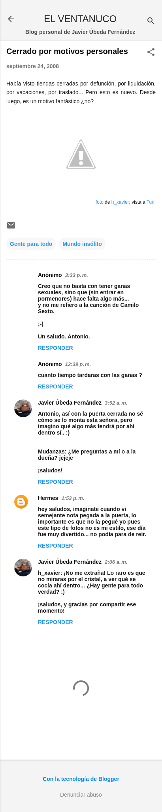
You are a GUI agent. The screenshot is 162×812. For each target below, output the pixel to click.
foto (100, 202)
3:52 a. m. (116, 403)
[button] (151, 52)
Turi (150, 202)
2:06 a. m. (116, 562)
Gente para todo (31, 244)
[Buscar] (151, 21)
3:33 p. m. (76, 275)
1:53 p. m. (72, 498)
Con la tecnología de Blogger (81, 779)
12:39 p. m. (78, 364)
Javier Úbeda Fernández (70, 402)
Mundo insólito (82, 244)
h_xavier (120, 202)
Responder (55, 348)
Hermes (48, 498)
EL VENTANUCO (80, 18)
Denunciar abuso (81, 795)
